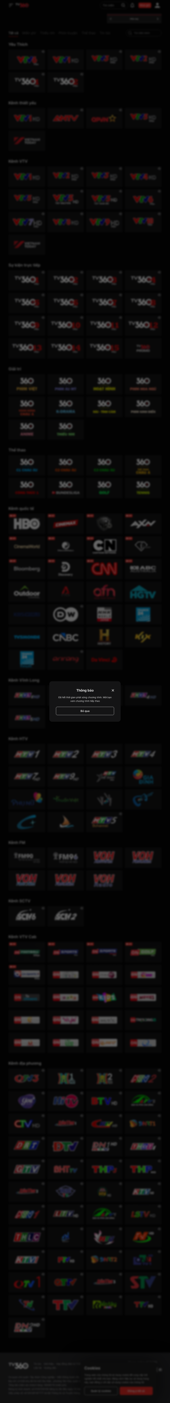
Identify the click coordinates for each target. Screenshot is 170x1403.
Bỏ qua (85, 711)
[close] (164, 10)
